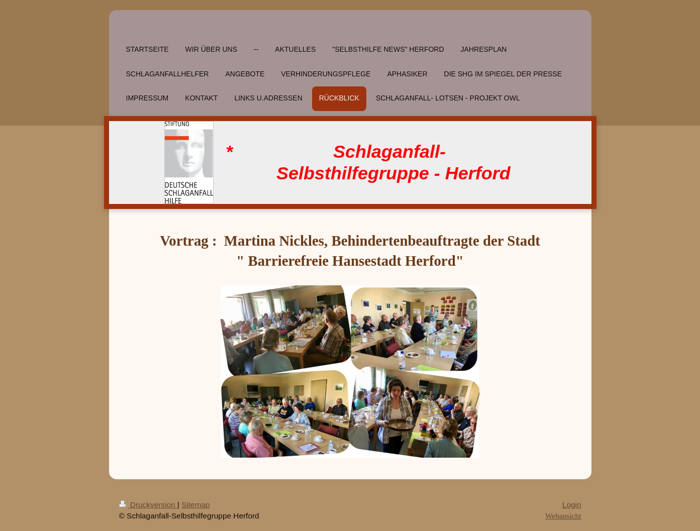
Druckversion (148, 504)
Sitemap (195, 504)
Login (571, 504)
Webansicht (563, 515)
